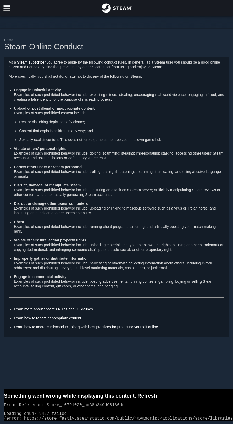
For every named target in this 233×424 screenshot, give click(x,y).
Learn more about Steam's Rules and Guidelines (53, 309)
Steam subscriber (31, 62)
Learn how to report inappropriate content (47, 318)
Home (8, 40)
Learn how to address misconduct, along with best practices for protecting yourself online (86, 327)
